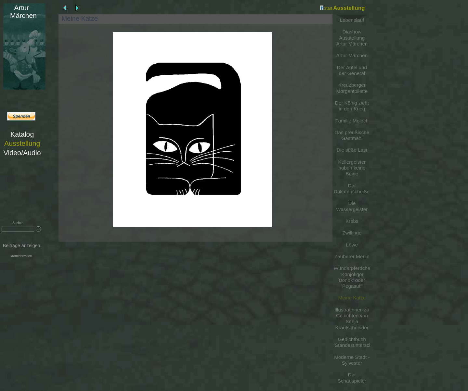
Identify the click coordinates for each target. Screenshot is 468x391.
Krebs (351, 221)
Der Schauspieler (352, 377)
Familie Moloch (352, 120)
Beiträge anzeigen (21, 245)
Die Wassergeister (352, 206)
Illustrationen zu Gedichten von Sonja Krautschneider (351, 318)
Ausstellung (22, 143)
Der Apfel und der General (352, 70)
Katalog (22, 134)
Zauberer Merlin (352, 256)
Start (326, 8)
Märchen (21, 11)
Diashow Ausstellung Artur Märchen (352, 37)
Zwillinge (351, 232)
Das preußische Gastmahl (351, 135)
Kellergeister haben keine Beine (352, 168)
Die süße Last (352, 150)
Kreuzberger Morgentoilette (352, 88)
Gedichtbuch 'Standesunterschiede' (352, 342)
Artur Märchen (352, 55)
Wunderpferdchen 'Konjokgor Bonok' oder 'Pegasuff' (352, 277)
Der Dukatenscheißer (352, 188)
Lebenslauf (352, 20)
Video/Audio (22, 153)
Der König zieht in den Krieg (352, 105)
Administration (21, 256)
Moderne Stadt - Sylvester (352, 360)
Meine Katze (352, 297)
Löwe (352, 244)
